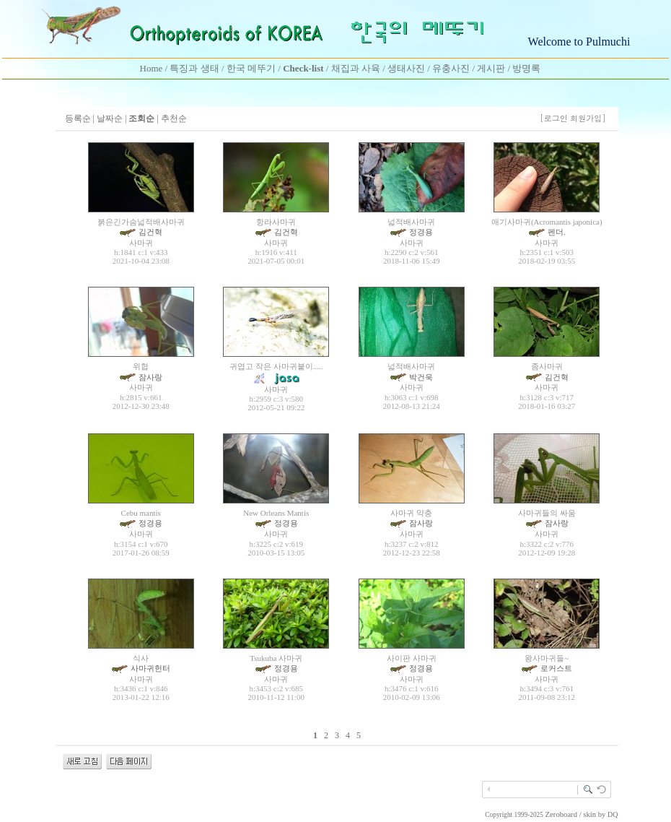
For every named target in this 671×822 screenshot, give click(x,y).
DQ (613, 814)
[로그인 (554, 118)
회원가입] (589, 118)
